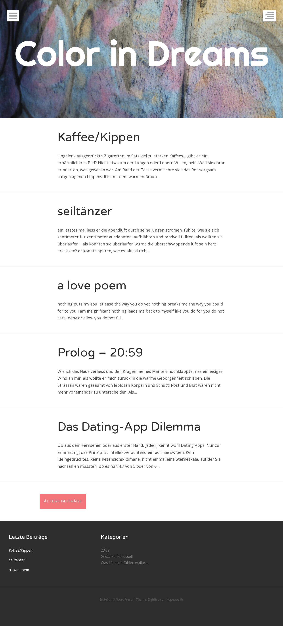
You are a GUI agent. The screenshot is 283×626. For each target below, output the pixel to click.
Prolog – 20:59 (100, 352)
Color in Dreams (142, 53)
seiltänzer (84, 211)
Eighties (153, 599)
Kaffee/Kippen (98, 137)
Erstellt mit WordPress (115, 599)
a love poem (91, 285)
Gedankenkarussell (117, 556)
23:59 (105, 550)
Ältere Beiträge (63, 501)
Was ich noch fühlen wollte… (124, 562)
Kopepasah (174, 599)
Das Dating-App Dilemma (129, 427)
